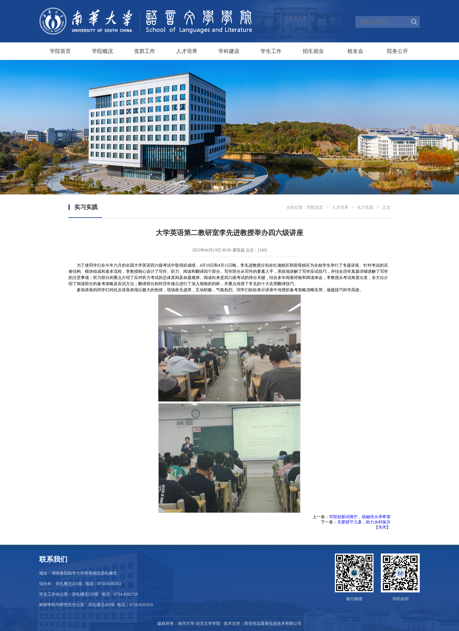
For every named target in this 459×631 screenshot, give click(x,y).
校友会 (355, 51)
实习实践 (365, 207)
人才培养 (186, 51)
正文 (386, 207)
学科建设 (228, 51)
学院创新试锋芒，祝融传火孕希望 (360, 517)
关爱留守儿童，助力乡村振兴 (364, 522)
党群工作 (144, 51)
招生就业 (313, 51)
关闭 (382, 527)
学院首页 (60, 51)
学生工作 (271, 51)
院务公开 (397, 51)
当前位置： (296, 207)
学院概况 (102, 51)
